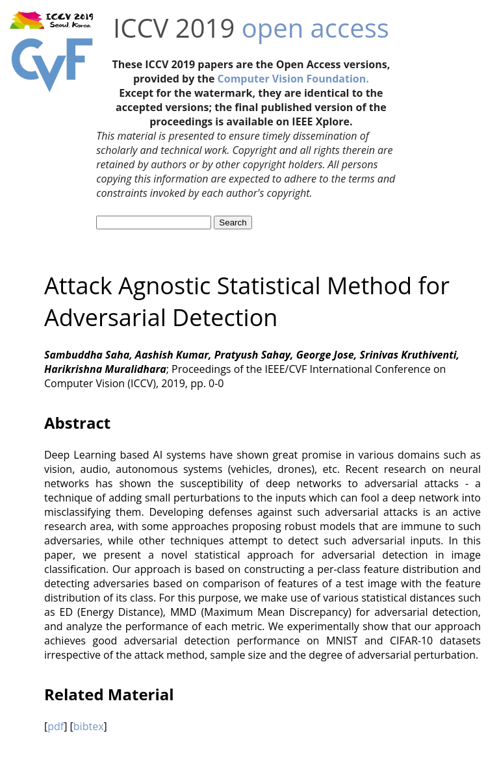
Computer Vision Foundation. (293, 78)
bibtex (88, 726)
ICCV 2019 (174, 27)
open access (315, 27)
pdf (55, 726)
